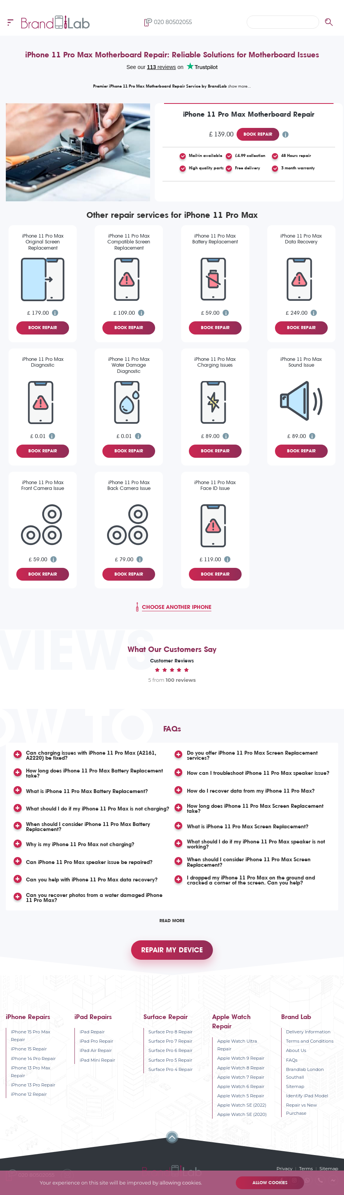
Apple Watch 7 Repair (240, 1077)
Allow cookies (269, 1182)
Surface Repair (165, 1017)
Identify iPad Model (307, 1095)
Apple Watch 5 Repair (240, 1095)
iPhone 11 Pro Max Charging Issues (215, 362)
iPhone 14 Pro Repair (33, 1058)
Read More (172, 919)
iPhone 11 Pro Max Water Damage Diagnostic (129, 365)
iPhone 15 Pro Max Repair (30, 1035)
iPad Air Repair (96, 1050)
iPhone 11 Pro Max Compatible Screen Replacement (128, 242)
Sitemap (295, 1086)
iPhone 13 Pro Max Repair (30, 1071)
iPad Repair (92, 1032)
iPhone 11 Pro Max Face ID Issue (215, 485)
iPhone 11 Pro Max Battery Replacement (215, 239)
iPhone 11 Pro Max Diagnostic (43, 362)
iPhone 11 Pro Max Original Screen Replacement (43, 242)
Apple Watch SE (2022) (241, 1105)
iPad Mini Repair (97, 1059)
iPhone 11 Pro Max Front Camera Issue (42, 485)
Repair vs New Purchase (301, 1109)
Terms (306, 1168)
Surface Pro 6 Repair (170, 1050)
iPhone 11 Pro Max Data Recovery (301, 239)
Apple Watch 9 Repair (240, 1058)
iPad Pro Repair (96, 1041)
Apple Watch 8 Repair (240, 1067)
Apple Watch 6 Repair (240, 1086)
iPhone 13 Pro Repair (33, 1085)
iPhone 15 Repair (29, 1049)
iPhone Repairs (28, 1017)
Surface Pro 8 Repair (171, 1032)
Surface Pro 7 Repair (170, 1041)
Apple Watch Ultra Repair (237, 1045)
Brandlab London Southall (305, 1073)
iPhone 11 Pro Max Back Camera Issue (128, 485)
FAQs (291, 1059)
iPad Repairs (93, 1017)
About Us (296, 1050)
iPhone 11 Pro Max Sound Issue (301, 362)
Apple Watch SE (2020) (241, 1114)
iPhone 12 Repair (29, 1094)
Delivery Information (308, 1032)
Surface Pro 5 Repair (170, 1059)
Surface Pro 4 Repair (171, 1069)
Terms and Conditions (310, 1041)
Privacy (285, 1168)
